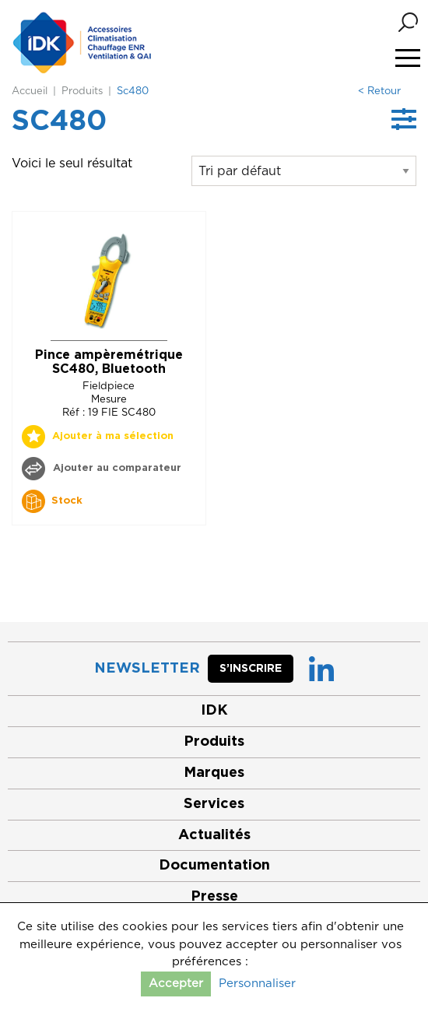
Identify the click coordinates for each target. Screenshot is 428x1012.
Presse (214, 897)
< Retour (379, 91)
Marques (214, 773)
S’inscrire (250, 668)
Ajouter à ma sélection (113, 436)
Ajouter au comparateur (115, 468)
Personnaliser (257, 983)
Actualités (214, 835)
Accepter (176, 983)
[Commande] (303, 171)
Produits (82, 91)
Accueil (29, 91)
